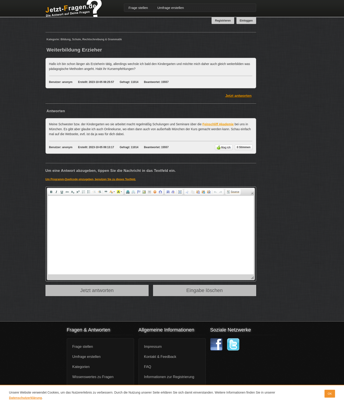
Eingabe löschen (204, 290)
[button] (51, 191)
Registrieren (223, 20)
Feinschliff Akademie (218, 124)
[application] (150, 234)
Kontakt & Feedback (160, 357)
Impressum (153, 347)
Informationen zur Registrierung (169, 377)
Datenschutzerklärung (25, 398)
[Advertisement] (281, 99)
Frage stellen (138, 8)
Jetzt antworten (238, 96)
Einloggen (246, 20)
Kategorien (81, 367)
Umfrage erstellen (170, 8)
